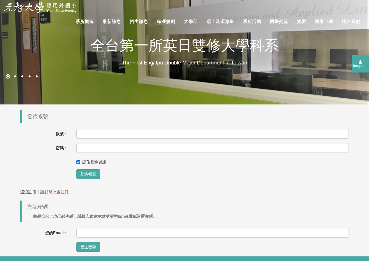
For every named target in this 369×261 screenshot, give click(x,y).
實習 (301, 21)
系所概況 (85, 21)
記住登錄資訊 (91, 162)
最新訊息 (112, 21)
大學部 (191, 21)
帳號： (62, 134)
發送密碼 (88, 247)
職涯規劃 (166, 21)
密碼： (62, 148)
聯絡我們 (351, 21)
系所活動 (252, 21)
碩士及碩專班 (220, 21)
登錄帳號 (88, 174)
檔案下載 (324, 21)
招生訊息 (139, 21)
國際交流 (279, 21)
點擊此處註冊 (56, 192)
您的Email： (56, 232)
